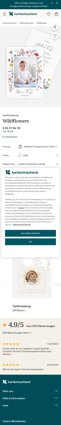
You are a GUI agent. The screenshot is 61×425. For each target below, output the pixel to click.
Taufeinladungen (26, 23)
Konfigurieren (30, 250)
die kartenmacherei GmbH (23, 14)
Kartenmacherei (9, 23)
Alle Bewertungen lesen (16, 332)
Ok (30, 242)
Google (21, 208)
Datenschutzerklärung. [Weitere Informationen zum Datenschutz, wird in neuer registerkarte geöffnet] (21, 224)
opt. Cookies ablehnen (30, 233)
